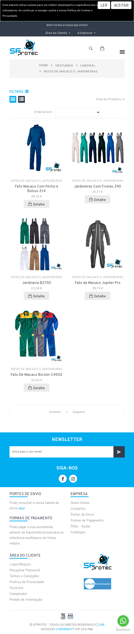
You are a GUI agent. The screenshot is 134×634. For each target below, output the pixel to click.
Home (43, 65)
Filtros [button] (16, 92)
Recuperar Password (24, 570)
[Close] (121, 5)
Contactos (78, 509)
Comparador (18, 594)
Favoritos (16, 588)
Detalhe (36, 204)
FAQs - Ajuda (80, 526)
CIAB (101, 625)
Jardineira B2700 (36, 283)
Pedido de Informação (25, 600)
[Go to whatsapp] (123, 621)
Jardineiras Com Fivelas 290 (97, 186)
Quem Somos (80, 503)
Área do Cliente (58, 33)
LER (104, 5)
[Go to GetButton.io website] (123, 629)
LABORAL (87, 66)
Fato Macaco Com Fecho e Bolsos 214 (36, 188)
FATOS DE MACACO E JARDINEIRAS (70, 72)
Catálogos (78, 532)
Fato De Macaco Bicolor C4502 (36, 375)
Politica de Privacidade (26, 582)
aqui (22, 508)
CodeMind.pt (65, 629)
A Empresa (86, 33)
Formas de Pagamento (87, 521)
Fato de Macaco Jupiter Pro (97, 283)
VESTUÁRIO (64, 66)
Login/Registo (20, 564)
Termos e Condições (24, 576)
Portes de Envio (82, 515)
